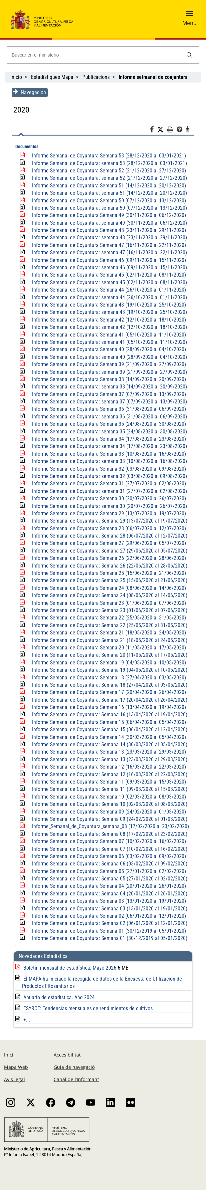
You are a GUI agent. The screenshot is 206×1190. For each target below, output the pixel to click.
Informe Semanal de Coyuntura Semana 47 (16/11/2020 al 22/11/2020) (107, 245)
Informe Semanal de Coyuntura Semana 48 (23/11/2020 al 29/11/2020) (107, 230)
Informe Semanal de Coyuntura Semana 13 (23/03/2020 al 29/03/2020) (107, 752)
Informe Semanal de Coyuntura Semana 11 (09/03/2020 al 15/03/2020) (107, 782)
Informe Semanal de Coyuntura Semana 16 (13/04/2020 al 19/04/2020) (107, 707)
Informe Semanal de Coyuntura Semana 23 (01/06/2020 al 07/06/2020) (107, 603)
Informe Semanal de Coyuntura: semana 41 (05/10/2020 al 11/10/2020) (107, 342)
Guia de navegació (74, 1067)
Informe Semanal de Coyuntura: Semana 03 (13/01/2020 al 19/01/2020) (108, 908)
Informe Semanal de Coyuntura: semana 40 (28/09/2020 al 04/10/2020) (107, 357)
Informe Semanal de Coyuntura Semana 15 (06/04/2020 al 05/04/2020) (107, 722)
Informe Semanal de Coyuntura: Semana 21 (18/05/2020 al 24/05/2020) (108, 640)
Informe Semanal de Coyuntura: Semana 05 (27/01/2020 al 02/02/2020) (108, 878)
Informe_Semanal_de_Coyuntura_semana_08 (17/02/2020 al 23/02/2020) (108, 826)
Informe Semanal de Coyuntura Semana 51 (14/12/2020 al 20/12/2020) (107, 185)
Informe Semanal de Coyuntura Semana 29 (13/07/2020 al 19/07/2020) (107, 513)
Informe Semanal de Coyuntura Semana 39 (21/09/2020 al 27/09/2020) (107, 364)
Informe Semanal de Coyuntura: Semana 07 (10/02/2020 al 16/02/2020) (108, 849)
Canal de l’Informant (76, 1079)
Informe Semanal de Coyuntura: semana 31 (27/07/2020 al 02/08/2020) (107, 491)
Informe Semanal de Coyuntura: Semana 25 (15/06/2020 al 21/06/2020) (108, 580)
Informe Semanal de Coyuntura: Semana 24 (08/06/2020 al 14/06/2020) (108, 595)
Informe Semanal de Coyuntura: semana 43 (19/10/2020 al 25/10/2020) (107, 312)
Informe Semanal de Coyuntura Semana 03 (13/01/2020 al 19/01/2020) (107, 901)
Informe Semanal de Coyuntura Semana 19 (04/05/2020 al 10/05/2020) (107, 662)
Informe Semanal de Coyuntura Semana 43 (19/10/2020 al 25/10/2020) (107, 305)
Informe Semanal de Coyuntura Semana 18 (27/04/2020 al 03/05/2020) (107, 677)
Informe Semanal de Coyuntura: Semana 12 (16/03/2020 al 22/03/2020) (108, 774)
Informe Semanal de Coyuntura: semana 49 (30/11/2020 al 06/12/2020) (107, 223)
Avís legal (14, 1079)
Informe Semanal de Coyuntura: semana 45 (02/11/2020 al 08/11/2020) (107, 282)
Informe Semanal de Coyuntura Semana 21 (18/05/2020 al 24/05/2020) (107, 632)
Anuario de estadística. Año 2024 (57, 997)
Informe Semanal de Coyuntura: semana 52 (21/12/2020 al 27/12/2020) (107, 178)
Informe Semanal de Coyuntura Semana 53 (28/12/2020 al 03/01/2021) (107, 155)
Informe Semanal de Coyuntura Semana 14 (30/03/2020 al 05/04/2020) (107, 737)
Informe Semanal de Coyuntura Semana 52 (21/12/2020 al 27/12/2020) (107, 170)
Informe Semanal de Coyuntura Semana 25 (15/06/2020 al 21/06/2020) (107, 573)
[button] (189, 16)
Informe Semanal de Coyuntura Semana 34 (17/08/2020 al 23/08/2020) (107, 439)
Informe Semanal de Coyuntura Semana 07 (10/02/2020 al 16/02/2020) (107, 841)
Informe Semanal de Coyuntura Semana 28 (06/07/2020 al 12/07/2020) (107, 528)
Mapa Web (16, 1067)
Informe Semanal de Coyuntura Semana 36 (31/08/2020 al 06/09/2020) (107, 409)
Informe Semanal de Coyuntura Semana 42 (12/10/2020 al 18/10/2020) (107, 320)
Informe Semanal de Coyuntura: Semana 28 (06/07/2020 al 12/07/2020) (108, 536)
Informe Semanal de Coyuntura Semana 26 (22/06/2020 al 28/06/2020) (107, 558)
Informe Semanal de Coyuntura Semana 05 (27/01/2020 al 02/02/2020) (107, 871)
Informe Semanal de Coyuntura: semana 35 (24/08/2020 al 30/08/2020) (107, 431)
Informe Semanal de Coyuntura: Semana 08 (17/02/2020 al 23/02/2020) (108, 834)
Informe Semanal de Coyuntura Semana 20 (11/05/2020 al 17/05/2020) (107, 647)
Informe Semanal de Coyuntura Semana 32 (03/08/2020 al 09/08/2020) (107, 469)
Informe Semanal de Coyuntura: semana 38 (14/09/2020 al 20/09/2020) (107, 386)
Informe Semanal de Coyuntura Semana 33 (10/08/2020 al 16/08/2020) (107, 454)
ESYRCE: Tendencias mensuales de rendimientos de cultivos (86, 1008)
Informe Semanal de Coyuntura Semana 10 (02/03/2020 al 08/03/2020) (107, 797)
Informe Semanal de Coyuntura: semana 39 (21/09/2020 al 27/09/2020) (107, 372)
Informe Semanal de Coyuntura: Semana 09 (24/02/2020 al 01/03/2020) (108, 819)
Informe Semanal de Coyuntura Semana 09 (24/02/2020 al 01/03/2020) (107, 812)
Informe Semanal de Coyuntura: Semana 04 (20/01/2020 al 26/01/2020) (108, 893)
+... (25, 1020)
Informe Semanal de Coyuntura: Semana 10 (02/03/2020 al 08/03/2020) (108, 804)
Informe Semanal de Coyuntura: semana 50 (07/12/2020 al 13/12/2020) (107, 208)
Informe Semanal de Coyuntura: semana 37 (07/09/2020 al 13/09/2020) (107, 401)
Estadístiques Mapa (52, 77)
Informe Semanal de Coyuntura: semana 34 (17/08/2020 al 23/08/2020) (107, 446)
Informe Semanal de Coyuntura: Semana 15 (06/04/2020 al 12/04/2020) (108, 729)
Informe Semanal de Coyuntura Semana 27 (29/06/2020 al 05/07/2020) (107, 543)
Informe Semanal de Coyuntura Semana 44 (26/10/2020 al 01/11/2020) (107, 290)
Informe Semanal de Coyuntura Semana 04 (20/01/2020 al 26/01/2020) (107, 886)
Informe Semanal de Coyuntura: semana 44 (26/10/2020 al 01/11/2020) (107, 297)
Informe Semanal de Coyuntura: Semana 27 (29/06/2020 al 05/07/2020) (108, 551)
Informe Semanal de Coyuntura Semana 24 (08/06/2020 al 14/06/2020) (107, 588)
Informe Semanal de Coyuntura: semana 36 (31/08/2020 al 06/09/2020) (107, 416)
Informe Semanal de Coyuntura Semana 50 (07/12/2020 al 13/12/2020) (107, 200)
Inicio (16, 77)
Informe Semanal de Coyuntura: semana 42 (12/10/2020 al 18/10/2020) (107, 327)
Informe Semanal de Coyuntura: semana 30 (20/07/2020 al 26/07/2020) (107, 506)
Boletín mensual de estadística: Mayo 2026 (69, 968)
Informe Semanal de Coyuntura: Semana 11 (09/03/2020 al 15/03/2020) (108, 789)
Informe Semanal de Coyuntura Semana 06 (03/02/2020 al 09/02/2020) (107, 856)
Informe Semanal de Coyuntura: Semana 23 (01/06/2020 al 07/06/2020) (108, 610)
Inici (8, 1055)
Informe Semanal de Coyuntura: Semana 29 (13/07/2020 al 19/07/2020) (108, 521)
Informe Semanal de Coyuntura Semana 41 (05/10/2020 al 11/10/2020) (107, 335)
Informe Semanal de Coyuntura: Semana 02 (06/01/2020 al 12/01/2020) (108, 923)
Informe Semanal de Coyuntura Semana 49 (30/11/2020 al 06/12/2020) (107, 215)
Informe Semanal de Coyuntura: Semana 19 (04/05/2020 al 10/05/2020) (108, 670)
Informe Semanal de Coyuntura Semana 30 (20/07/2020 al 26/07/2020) (107, 498)
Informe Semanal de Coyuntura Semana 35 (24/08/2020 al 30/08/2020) (107, 424)
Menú (189, 23)
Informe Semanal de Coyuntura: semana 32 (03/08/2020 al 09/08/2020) (107, 476)
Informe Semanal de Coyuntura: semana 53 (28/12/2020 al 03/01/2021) (107, 163)
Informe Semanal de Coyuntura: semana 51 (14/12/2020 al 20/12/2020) (107, 193)
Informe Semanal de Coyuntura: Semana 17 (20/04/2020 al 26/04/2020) (108, 700)
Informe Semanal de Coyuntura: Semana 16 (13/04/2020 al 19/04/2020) (108, 714)
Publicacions (96, 77)
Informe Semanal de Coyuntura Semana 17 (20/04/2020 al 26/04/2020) (107, 692)
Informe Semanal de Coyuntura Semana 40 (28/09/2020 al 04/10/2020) (107, 349)
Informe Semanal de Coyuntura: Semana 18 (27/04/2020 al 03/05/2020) (108, 685)
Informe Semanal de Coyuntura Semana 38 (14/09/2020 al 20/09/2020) (107, 379)
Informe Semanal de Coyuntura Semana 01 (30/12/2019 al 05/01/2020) (107, 931)
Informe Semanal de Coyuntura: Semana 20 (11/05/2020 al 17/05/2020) (108, 655)
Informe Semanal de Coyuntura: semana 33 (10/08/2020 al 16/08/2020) (107, 461)
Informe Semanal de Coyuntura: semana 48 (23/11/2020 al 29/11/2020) (107, 237)
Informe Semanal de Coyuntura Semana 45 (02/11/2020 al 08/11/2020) (107, 275)
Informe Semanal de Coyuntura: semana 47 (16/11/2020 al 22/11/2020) (107, 252)
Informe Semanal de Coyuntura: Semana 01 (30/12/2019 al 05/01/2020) (108, 938)
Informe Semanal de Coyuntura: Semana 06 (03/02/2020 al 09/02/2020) (108, 863)
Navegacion (28, 92)
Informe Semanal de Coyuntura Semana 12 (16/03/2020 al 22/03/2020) (107, 767)
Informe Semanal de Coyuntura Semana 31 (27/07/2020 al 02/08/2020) (107, 483)
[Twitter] (164, 130)
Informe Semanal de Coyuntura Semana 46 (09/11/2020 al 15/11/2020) (107, 260)
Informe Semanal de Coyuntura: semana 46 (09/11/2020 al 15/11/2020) (107, 267)
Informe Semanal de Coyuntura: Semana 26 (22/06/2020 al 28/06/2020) (108, 566)
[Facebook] (155, 130)
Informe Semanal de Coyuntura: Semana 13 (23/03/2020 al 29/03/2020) (108, 759)
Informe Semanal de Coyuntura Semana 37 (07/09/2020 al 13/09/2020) (107, 394)
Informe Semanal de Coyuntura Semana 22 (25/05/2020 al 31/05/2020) (107, 617)
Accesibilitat (67, 1055)
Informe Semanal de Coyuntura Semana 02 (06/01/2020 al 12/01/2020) (107, 916)
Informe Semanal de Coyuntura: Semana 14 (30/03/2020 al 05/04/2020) (108, 744)
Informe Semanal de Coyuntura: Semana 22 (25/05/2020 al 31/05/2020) (108, 625)
